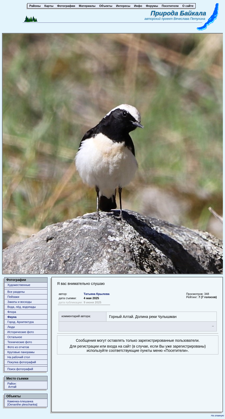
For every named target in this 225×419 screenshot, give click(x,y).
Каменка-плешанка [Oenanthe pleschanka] (22, 403)
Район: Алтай (11, 385)
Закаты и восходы (19, 301)
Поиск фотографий (20, 369)
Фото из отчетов (18, 347)
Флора (11, 311)
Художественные (18, 284)
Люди (11, 327)
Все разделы (16, 291)
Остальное (14, 337)
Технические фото (19, 342)
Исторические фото (20, 332)
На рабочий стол (18, 357)
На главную (217, 415)
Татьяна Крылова (97, 293)
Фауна (11, 316)
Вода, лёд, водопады (21, 306)
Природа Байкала (178, 13)
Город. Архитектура (20, 322)
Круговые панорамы (21, 352)
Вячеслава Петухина (189, 19)
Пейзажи (13, 296)
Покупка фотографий (21, 362)
